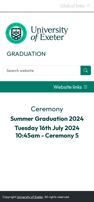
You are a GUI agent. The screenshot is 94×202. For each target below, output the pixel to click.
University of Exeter (30, 197)
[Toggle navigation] (75, 5)
